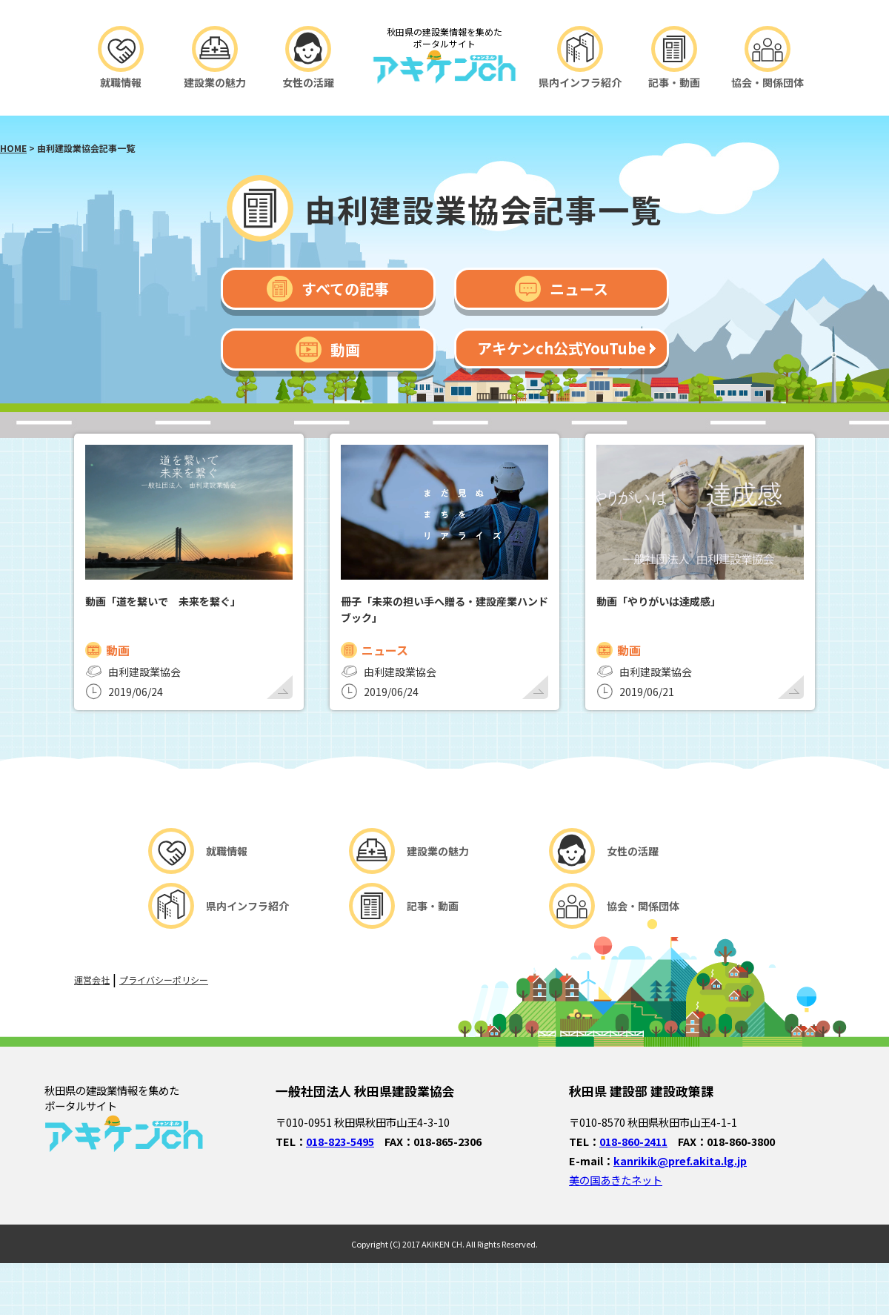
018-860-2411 (633, 1141)
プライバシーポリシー (163, 979)
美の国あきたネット (615, 1180)
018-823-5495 (340, 1141)
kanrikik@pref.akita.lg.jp (680, 1160)
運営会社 (92, 979)
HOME (13, 148)
